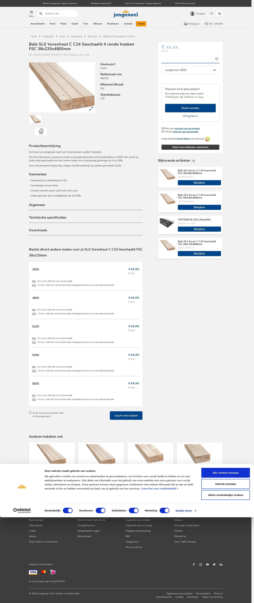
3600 (35, 269)
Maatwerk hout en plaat (139, 525)
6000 (35, 383)
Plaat (63, 23)
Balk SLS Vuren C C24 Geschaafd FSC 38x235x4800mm (51, 472)
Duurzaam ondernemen (186, 525)
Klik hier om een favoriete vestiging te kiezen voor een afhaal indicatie (80, 285)
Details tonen (184, 596)
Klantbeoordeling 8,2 (101, 3)
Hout (52, 23)
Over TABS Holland (185, 541)
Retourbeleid (84, 536)
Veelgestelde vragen (88, 530)
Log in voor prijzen (126, 415)
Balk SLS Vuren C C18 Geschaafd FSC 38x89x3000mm (149, 472)
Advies (32, 536)
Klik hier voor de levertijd (187, 128)
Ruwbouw (113, 23)
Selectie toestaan (225, 569)
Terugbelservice (86, 525)
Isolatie (128, 23)
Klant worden (190, 108)
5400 (35, 355)
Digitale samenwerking (138, 530)
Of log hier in (190, 116)
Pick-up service (134, 547)
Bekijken (199, 183)
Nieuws (178, 520)
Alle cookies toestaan (226, 558)
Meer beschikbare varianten (190, 147)
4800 (35, 298)
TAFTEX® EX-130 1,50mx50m (194, 219)
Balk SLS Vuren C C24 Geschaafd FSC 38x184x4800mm (197, 196)
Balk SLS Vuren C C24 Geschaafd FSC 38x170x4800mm (197, 243)
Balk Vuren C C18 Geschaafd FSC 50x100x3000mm (199, 472)
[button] (31, 14)
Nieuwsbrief (35, 525)
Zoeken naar (41, 14)
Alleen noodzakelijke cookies (225, 580)
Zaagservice (132, 541)
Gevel (74, 23)
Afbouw (97, 23)
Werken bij (180, 536)
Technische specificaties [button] (47, 217)
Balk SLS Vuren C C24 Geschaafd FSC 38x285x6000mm (197, 172)
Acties (141, 23)
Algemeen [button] (37, 205)
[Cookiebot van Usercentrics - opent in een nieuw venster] (22, 596)
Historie (178, 530)
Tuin (85, 23)
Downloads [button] (38, 230)
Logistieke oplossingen (138, 520)
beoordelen (183, 138)
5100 (35, 326)
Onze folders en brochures (43, 541)
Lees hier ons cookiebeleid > (159, 574)
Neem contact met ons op (91, 520)
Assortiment (38, 23)
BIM (128, 536)
